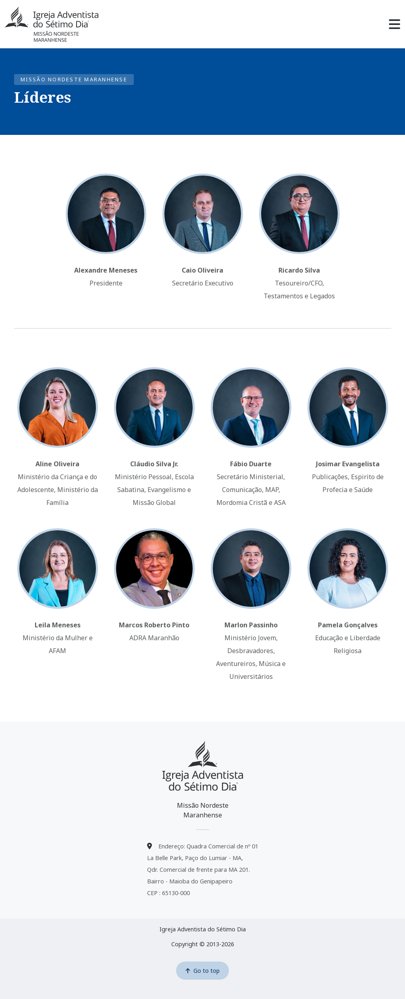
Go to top (203, 970)
